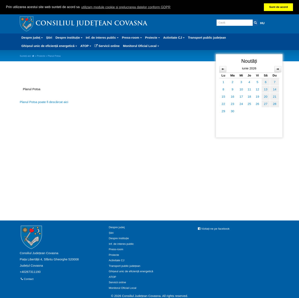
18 (249, 96)
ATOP (112, 276)
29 (223, 111)
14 (274, 89)
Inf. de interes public (121, 243)
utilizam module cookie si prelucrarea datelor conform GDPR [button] (125, 7)
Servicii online (107, 45)
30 (232, 111)
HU (262, 23)
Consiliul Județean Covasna (91, 23)
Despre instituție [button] (68, 37)
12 (257, 89)
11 (249, 89)
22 (223, 103)
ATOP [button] (85, 45)
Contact (27, 278)
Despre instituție (119, 238)
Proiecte (41, 55)
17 (241, 96)
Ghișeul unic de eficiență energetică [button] (49, 45)
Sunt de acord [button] (278, 7)
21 (274, 96)
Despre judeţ (117, 227)
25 (249, 103)
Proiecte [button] (152, 37)
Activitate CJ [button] (174, 37)
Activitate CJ (116, 260)
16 (232, 96)
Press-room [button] (132, 37)
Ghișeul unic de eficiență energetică (131, 271)
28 (274, 103)
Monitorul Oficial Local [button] (141, 45)
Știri (49, 37)
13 (265, 89)
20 (265, 96)
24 (241, 103)
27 (265, 103)
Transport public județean (207, 37)
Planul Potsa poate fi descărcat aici (44, 101)
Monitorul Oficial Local (122, 287)
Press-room (116, 249)
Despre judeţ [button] (32, 37)
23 (232, 103)
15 (223, 96)
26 (257, 103)
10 (241, 89)
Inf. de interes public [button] (102, 37)
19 (257, 96)
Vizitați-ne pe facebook (213, 228)
